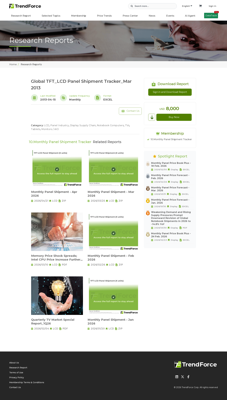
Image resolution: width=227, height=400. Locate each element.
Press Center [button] (130, 15)
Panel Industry (59, 125)
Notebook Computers (111, 125)
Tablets (36, 129)
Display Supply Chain (83, 125)
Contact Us (130, 111)
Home (13, 64)
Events (170, 15)
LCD (47, 125)
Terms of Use (16, 372)
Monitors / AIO (50, 129)
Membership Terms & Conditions (26, 382)
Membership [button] (78, 15)
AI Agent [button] (190, 15)
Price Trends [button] (104, 15)
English (187, 6)
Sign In (212, 6)
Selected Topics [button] (51, 15)
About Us (14, 362)
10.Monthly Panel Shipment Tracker (171, 139)
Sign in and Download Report (170, 92)
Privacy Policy (16, 377)
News (152, 15)
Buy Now (174, 117)
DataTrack (211, 15)
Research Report (21, 15)
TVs (127, 125)
